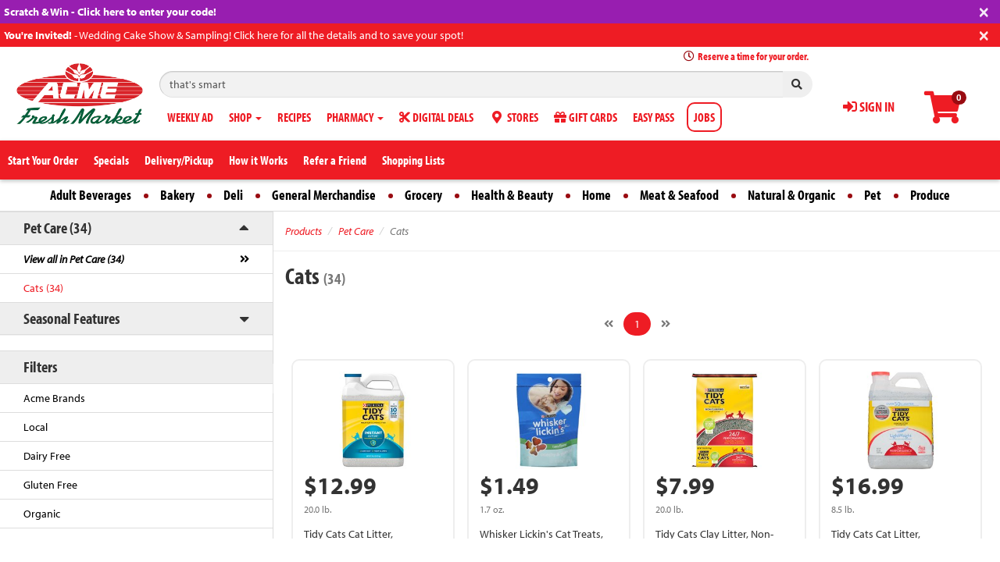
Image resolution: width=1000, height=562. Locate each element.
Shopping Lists (413, 160)
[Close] (984, 10)
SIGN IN (869, 107)
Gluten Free (50, 485)
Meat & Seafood (679, 195)
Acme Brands (54, 398)
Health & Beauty (512, 195)
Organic (41, 514)
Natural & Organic (791, 195)
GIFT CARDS (585, 117)
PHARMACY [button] (355, 117)
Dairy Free (46, 456)
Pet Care (355, 231)
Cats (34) (43, 288)
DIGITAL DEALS (436, 117)
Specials (111, 160)
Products (303, 231)
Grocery (423, 195)
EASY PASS (653, 117)
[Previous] (608, 324)
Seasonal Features (71, 318)
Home (596, 195)
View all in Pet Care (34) (73, 259)
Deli (233, 195)
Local (35, 427)
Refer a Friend (334, 160)
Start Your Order (43, 160)
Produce (930, 195)
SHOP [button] (245, 117)
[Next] (665, 324)
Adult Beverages (90, 195)
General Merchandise (324, 195)
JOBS (704, 117)
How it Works (258, 160)
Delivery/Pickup (179, 160)
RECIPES (294, 117)
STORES (513, 117)
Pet (872, 195)
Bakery (177, 195)
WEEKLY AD (190, 117)
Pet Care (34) (57, 227)
